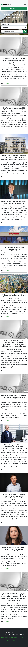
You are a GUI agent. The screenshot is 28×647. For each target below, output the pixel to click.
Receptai (16, 637)
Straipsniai (6, 83)
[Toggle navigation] (25, 4)
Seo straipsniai (11, 641)
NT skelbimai (6, 4)
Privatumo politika (13, 634)
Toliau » (15, 626)
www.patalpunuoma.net (7, 637)
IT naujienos (23, 637)
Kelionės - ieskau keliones (7, 639)
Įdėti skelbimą (13, 8)
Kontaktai (22, 634)
